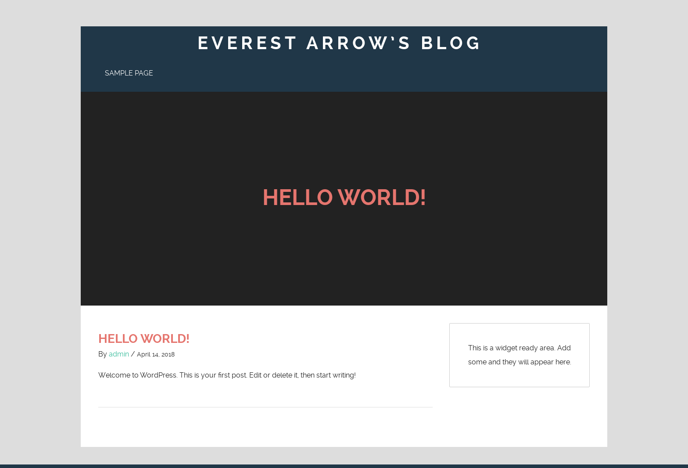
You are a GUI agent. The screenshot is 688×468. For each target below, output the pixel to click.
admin (119, 337)
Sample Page (129, 73)
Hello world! (344, 197)
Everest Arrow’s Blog (339, 43)
